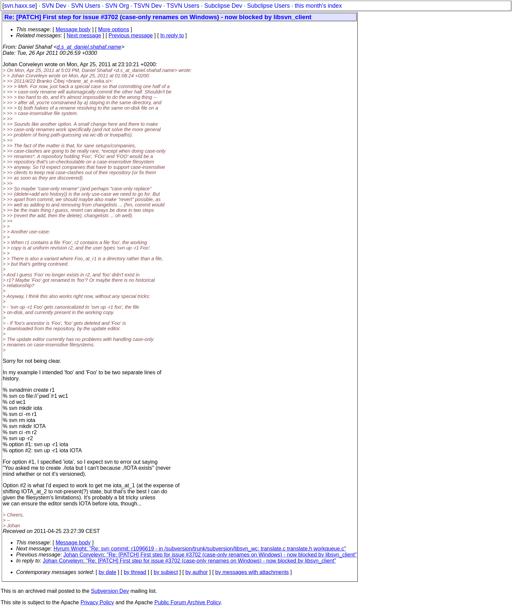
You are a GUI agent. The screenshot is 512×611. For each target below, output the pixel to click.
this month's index (318, 5)
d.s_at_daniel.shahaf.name (89, 47)
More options (113, 29)
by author (196, 572)
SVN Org (117, 5)
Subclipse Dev (223, 5)
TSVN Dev (148, 5)
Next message (84, 35)
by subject (166, 572)
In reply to (172, 35)
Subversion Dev (110, 591)
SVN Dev (54, 5)
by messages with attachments (252, 572)
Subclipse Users (268, 5)
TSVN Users (182, 5)
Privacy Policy (97, 602)
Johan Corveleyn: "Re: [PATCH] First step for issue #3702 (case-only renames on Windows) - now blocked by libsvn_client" (210, 555)
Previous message (131, 35)
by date (107, 572)
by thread (135, 572)
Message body (72, 29)
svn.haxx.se (19, 5)
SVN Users (85, 5)
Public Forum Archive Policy (187, 602)
